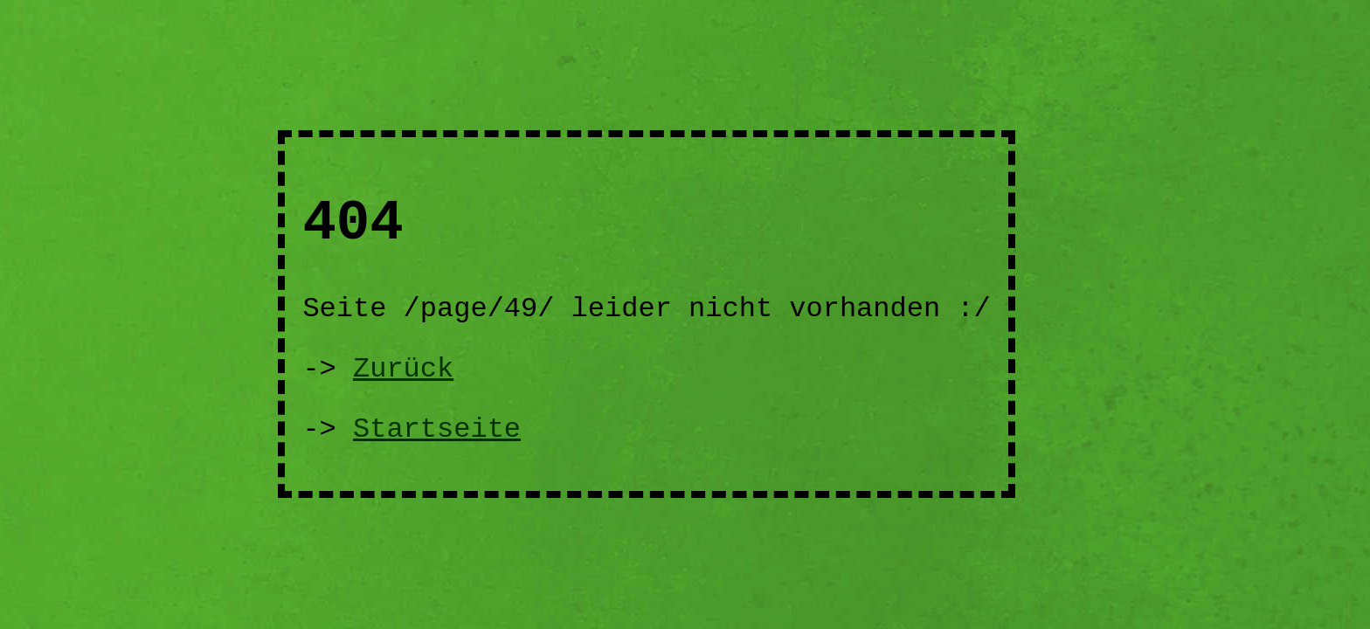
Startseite (437, 429)
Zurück (403, 369)
